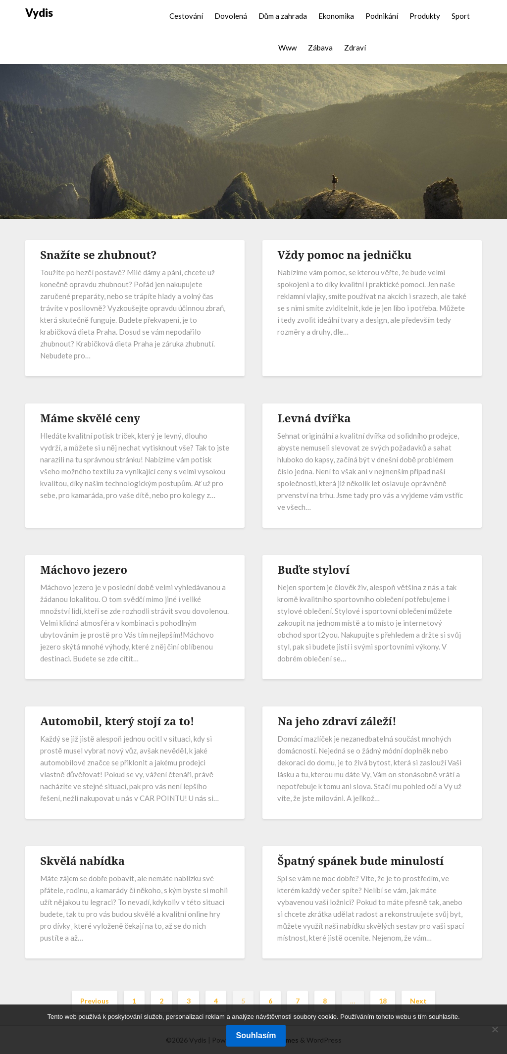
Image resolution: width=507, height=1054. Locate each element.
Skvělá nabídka (82, 860)
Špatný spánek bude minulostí (360, 860)
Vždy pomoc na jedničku (344, 254)
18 (383, 1001)
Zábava (320, 47)
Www (287, 47)
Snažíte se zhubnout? (98, 254)
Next (418, 1001)
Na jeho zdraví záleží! (336, 720)
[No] (495, 1029)
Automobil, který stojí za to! (117, 720)
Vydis (39, 12)
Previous (94, 1001)
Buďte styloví (313, 569)
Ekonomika (336, 15)
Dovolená (230, 15)
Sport (461, 15)
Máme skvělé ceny (90, 417)
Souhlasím (256, 1035)
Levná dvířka (314, 417)
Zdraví (355, 47)
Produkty (424, 15)
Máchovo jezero (83, 569)
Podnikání (381, 15)
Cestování (186, 15)
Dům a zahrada (282, 15)
